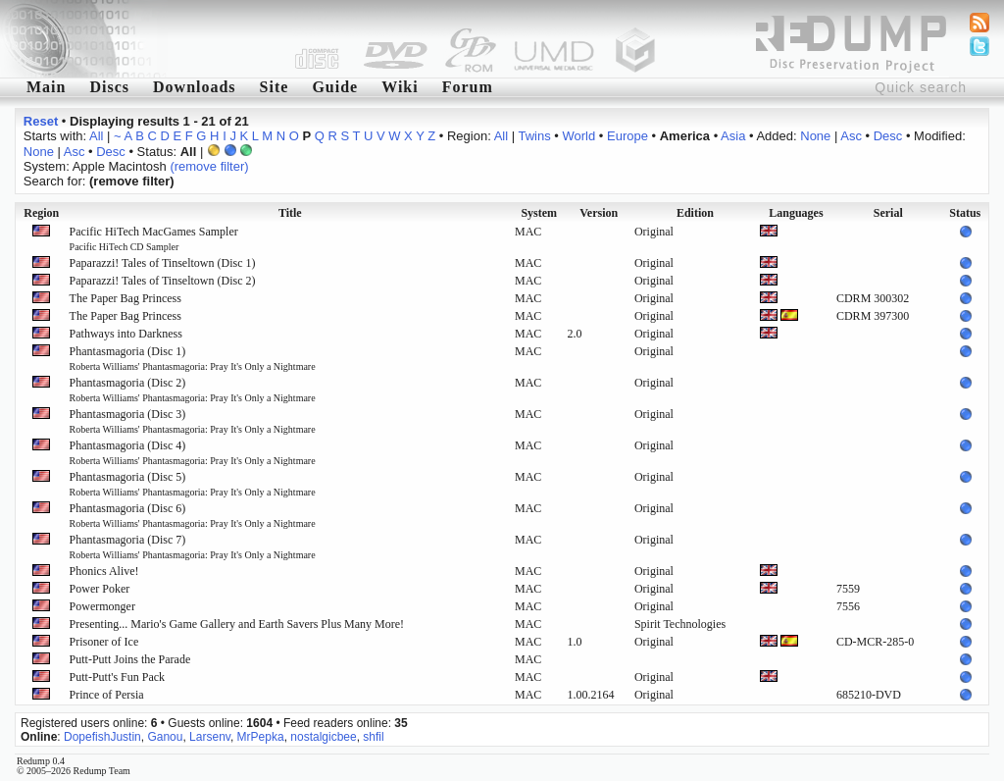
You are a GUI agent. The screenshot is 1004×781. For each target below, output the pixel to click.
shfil (373, 737)
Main (46, 86)
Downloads (194, 86)
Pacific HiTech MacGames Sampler (154, 238)
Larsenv (209, 737)
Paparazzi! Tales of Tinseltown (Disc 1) (163, 263)
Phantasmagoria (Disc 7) (193, 546)
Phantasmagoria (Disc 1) (193, 358)
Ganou (164, 737)
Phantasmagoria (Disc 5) (193, 483)
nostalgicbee (323, 737)
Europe (627, 136)
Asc (851, 136)
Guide (335, 86)
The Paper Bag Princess (125, 298)
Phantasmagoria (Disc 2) (193, 389)
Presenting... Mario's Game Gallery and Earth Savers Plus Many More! (237, 624)
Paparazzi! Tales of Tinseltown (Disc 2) (163, 280)
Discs (109, 86)
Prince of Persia (107, 695)
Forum (467, 86)
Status (964, 213)
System (539, 213)
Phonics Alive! (104, 571)
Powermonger (102, 606)
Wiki (400, 86)
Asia (733, 136)
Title (290, 213)
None (815, 136)
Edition (695, 213)
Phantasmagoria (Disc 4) (193, 452)
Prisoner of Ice (104, 642)
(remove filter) (209, 166)
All (96, 136)
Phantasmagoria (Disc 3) (193, 421)
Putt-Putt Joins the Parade (130, 659)
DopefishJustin (102, 737)
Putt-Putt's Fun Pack (118, 677)
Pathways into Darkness (126, 333)
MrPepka (260, 737)
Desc (888, 136)
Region (41, 213)
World (579, 136)
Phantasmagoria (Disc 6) (193, 515)
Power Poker (100, 589)
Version (598, 213)
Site (274, 86)
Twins (534, 136)
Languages (796, 213)
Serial (888, 213)
